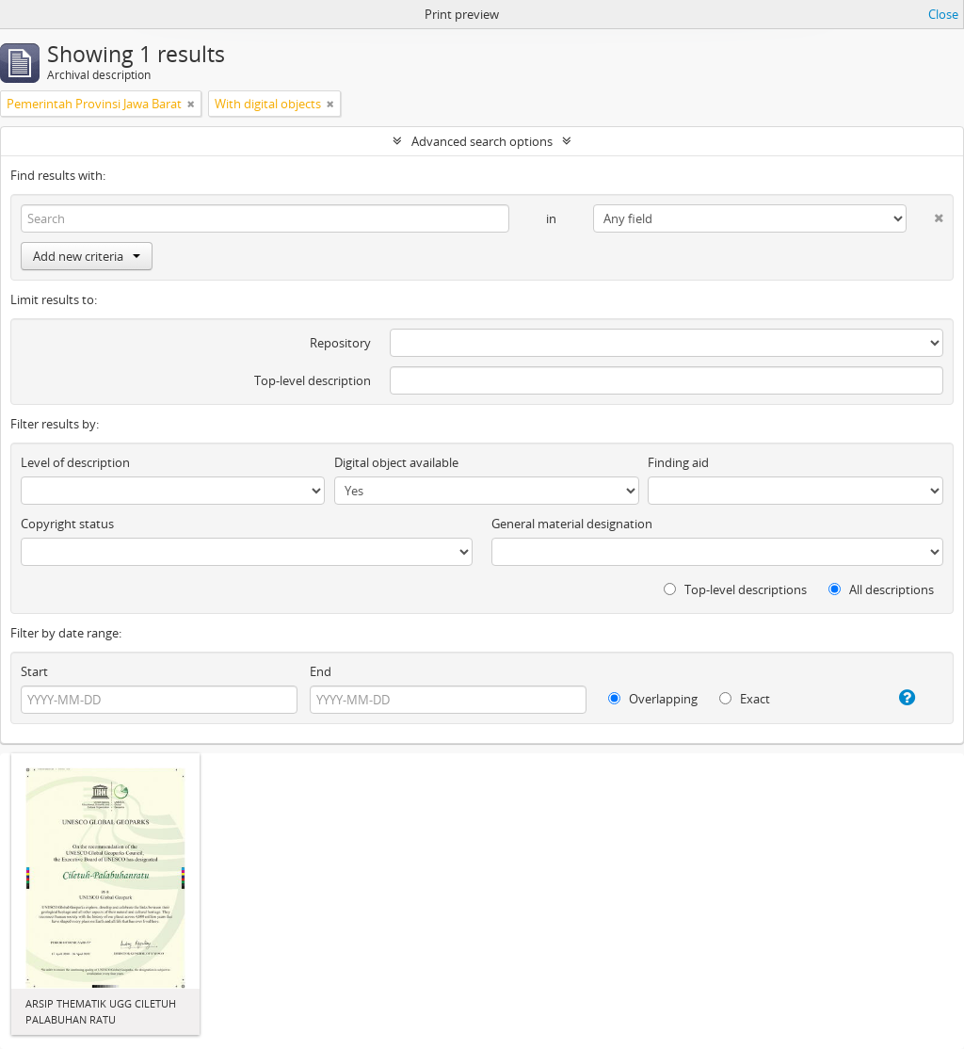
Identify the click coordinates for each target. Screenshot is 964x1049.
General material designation (571, 523)
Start (34, 671)
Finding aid (678, 462)
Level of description (75, 462)
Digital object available (396, 462)
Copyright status (67, 523)
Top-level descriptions (735, 589)
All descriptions (881, 589)
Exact (744, 698)
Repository (340, 342)
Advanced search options (482, 141)
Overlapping (653, 698)
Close (943, 14)
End (320, 671)
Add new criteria (86, 256)
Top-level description (312, 380)
